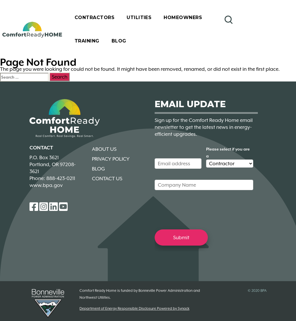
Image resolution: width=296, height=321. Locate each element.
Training (87, 41)
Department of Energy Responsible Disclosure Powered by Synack (134, 308)
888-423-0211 (60, 178)
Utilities (139, 17)
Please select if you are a (228, 152)
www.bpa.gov (46, 185)
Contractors (94, 17)
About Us (104, 149)
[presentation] (199, 209)
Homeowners (183, 17)
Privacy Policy (111, 159)
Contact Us (107, 178)
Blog (119, 41)
